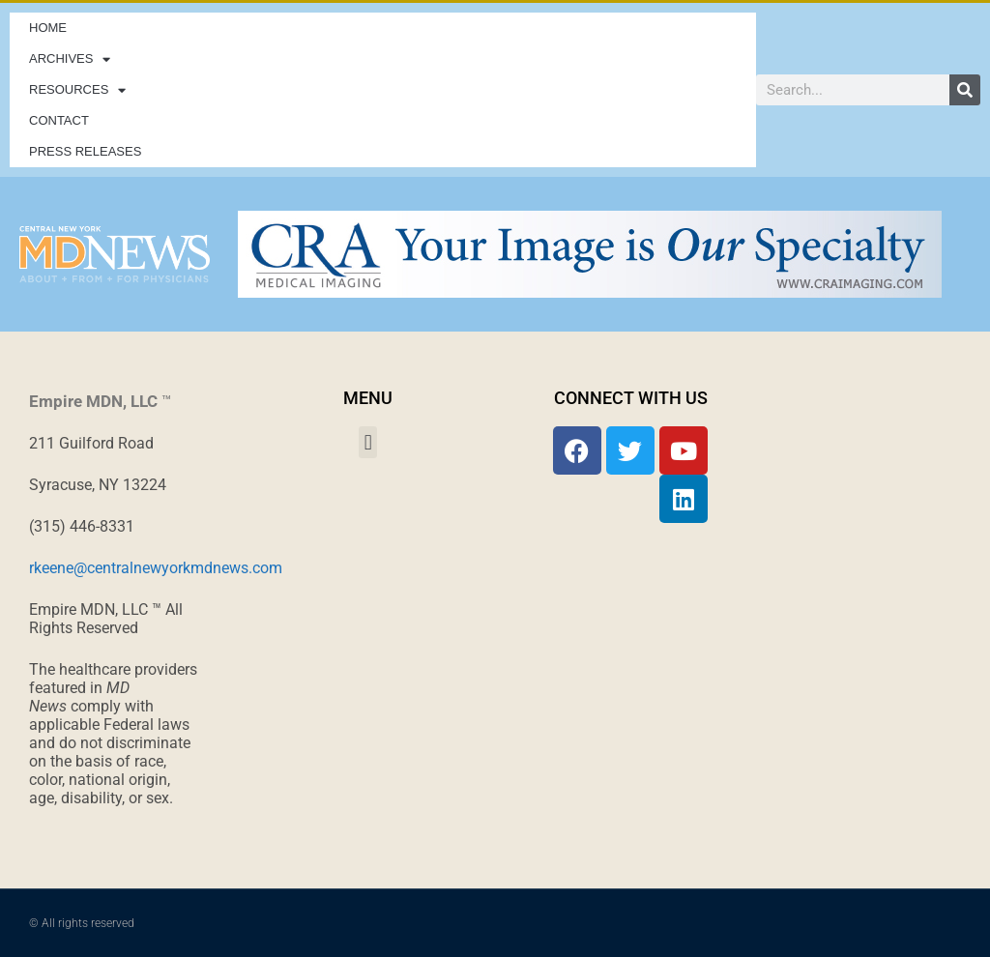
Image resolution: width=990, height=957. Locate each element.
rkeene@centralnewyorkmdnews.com (155, 568)
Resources (77, 89)
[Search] (964, 89)
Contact (59, 120)
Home (48, 27)
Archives (69, 59)
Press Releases (85, 151)
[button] (368, 442)
